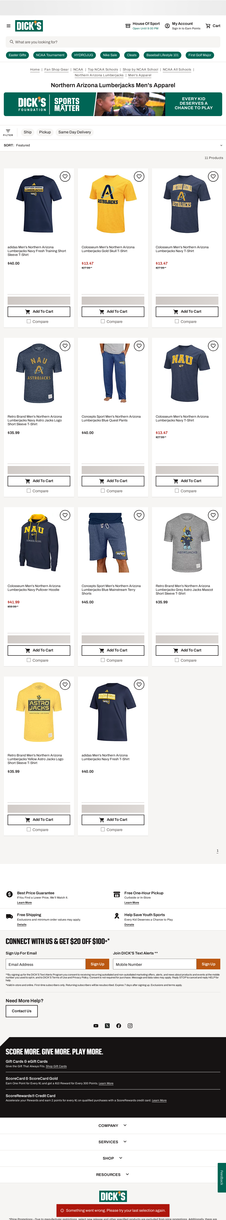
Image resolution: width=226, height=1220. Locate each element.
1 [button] (217, 850)
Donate (129, 924)
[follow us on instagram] (130, 1026)
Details (21, 924)
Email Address (21, 964)
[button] (27, 132)
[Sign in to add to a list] (65, 176)
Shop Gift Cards (56, 1066)
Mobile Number (129, 964)
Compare (37, 321)
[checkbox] (39, 322)
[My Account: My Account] (183, 25)
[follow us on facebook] (119, 1026)
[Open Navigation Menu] (8, 25)
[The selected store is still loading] (147, 25)
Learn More (24, 902)
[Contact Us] (22, 1011)
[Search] (117, 42)
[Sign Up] (97, 964)
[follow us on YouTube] (96, 1026)
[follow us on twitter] (107, 1026)
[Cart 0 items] (213, 25)
